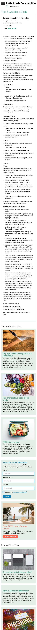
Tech (24, 11)
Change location (14, 6)
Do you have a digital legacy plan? (17, 572)
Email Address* (7, 477)
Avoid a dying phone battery (12, 306)
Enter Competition (10, 536)
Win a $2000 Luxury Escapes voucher (15, 527)
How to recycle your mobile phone (13, 309)
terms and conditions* (20, 492)
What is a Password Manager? (16, 591)
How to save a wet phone (11, 303)
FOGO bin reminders (11, 442)
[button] (3, 5)
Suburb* (5, 485)
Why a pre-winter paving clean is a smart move (17, 354)
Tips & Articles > (10, 11)
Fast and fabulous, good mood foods (16, 399)
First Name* (6, 470)
